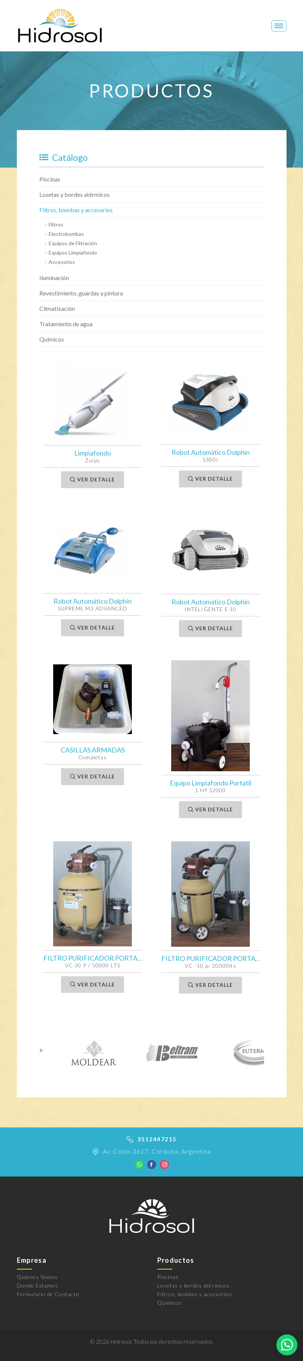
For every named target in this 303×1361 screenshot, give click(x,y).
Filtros (56, 224)
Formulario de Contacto (48, 1294)
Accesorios (62, 262)
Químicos (51, 339)
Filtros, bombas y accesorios (76, 209)
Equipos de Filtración (73, 243)
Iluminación (54, 277)
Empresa (31, 1260)
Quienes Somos (37, 1277)
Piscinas (49, 179)
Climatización (57, 308)
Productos (175, 1260)
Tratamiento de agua (66, 323)
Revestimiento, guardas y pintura (81, 293)
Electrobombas (66, 234)
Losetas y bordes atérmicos (74, 194)
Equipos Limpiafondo (73, 252)
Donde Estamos (37, 1285)
